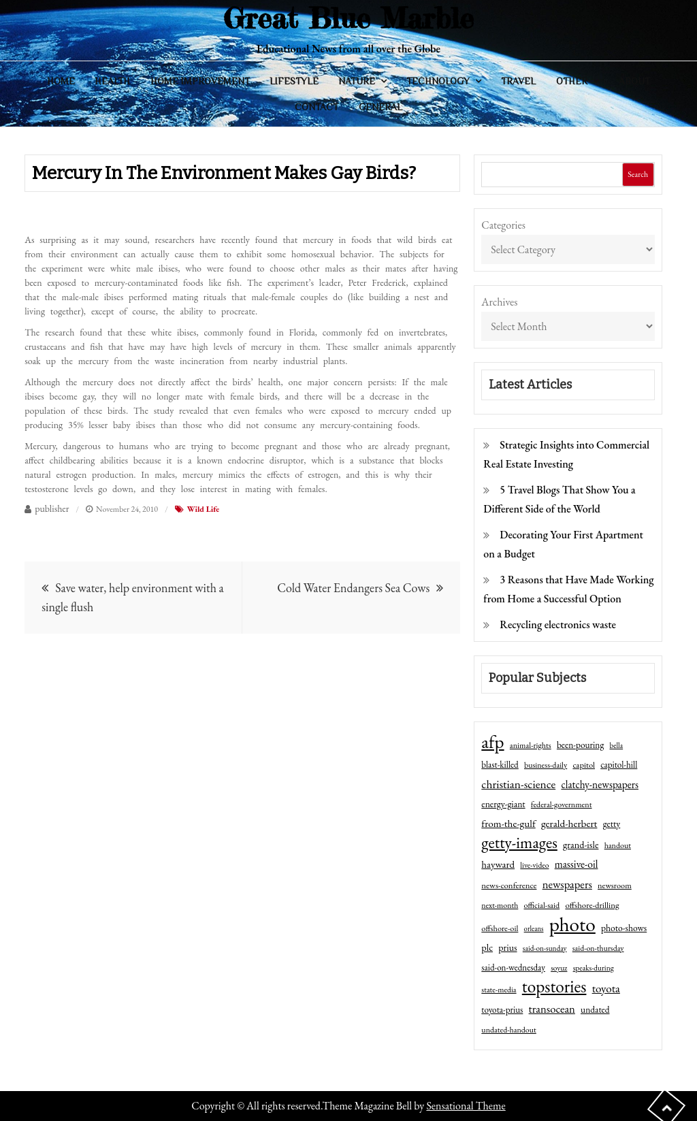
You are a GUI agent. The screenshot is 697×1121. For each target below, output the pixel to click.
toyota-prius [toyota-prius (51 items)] (502, 1010)
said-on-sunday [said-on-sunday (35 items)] (545, 948)
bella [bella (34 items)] (616, 745)
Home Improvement (200, 81)
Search (638, 174)
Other (571, 81)
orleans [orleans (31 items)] (534, 928)
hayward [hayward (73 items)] (498, 864)
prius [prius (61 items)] (507, 947)
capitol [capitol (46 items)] (583, 764)
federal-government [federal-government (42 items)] (561, 804)
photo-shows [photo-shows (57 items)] (624, 928)
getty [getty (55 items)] (612, 823)
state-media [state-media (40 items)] (498, 989)
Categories (503, 225)
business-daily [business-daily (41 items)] (545, 765)
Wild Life (203, 509)
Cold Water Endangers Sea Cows (353, 588)
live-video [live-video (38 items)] (534, 865)
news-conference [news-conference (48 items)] (508, 885)
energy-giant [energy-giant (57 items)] (503, 804)
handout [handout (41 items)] (617, 845)
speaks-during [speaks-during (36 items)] (593, 968)
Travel (518, 81)
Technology (438, 81)
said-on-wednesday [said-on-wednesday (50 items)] (513, 967)
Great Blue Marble (348, 18)
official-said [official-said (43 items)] (542, 905)
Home (61, 81)
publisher (52, 508)
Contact (316, 106)
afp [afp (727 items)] (492, 741)
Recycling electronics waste (558, 624)
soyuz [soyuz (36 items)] (559, 968)
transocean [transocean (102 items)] (552, 1008)
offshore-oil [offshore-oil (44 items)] (499, 928)
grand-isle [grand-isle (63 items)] (580, 845)
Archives (499, 302)
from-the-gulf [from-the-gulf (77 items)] (508, 823)
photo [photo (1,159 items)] (572, 924)
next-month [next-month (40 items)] (499, 905)
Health (112, 81)
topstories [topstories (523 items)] (554, 986)
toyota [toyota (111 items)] (606, 988)
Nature (356, 81)
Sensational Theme (465, 1106)
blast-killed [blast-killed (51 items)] (499, 764)
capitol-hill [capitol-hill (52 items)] (618, 764)
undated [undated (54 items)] (595, 1009)
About (634, 81)
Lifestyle (294, 81)
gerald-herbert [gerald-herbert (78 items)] (569, 823)
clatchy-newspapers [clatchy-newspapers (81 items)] (599, 784)
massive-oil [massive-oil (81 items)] (576, 864)
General (380, 106)
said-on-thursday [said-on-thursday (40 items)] (598, 948)
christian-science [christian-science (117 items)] (518, 784)
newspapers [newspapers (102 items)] (567, 884)
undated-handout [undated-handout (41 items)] (508, 1029)
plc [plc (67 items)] (487, 947)
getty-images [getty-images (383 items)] (519, 842)
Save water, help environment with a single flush (132, 597)
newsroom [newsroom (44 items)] (615, 885)
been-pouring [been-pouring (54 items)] (580, 744)
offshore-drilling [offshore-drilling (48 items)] (592, 905)
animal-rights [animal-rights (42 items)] (530, 745)
